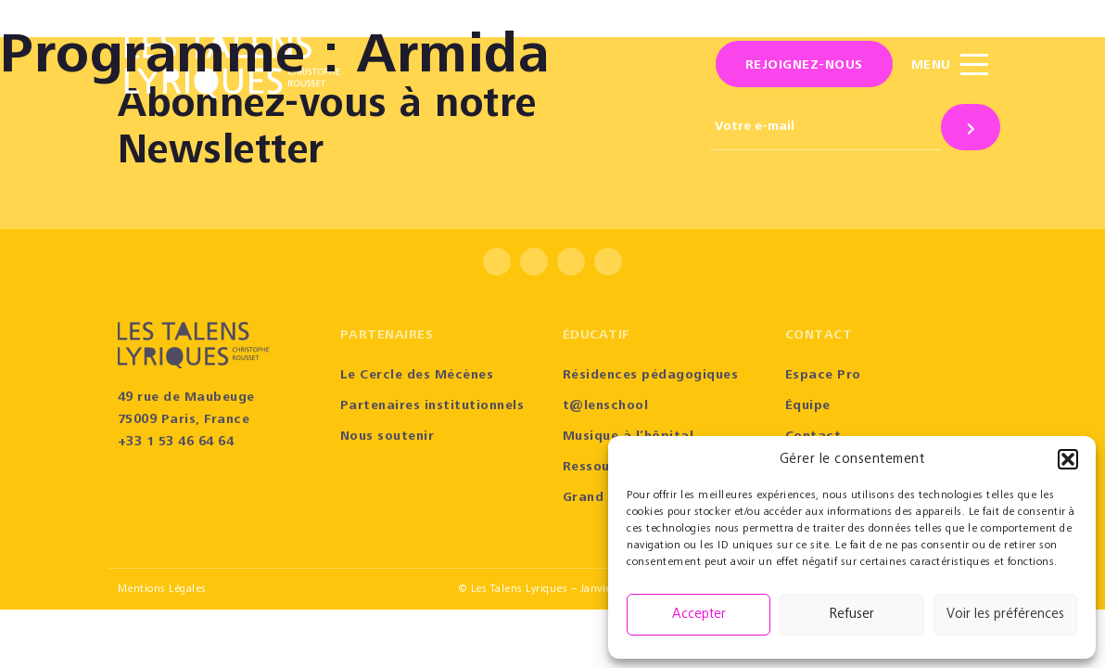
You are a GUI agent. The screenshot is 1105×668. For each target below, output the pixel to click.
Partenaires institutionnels (432, 406)
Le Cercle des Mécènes (417, 375)
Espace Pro (823, 375)
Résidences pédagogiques (651, 375)
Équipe (808, 406)
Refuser (852, 615)
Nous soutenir (387, 436)
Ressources (601, 467)
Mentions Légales (162, 589)
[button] (1068, 459)
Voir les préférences (1005, 615)
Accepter (699, 615)
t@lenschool (606, 406)
